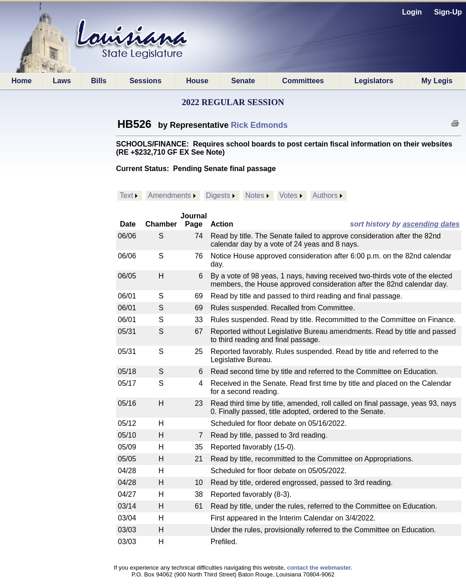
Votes (288, 195)
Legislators (374, 81)
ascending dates (431, 224)
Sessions (146, 81)
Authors (325, 195)
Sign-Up (448, 12)
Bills (98, 81)
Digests (218, 195)
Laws (62, 81)
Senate (243, 81)
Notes (254, 195)
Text (126, 195)
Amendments (169, 195)
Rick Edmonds (259, 125)
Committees (303, 81)
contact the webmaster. (319, 567)
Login (412, 12)
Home (21, 81)
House (197, 81)
